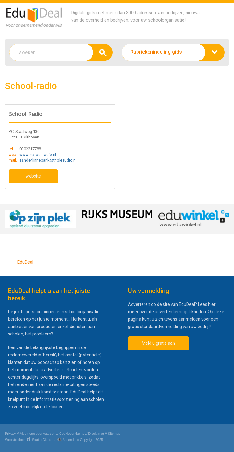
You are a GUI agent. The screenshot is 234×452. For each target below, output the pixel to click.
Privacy (10, 433)
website (33, 176)
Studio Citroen (43, 440)
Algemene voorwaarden (37, 433)
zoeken (103, 52)
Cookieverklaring (71, 433)
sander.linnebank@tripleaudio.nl (47, 160)
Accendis (69, 440)
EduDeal (25, 262)
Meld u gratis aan (158, 343)
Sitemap (114, 433)
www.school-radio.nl (37, 154)
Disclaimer (96, 433)
